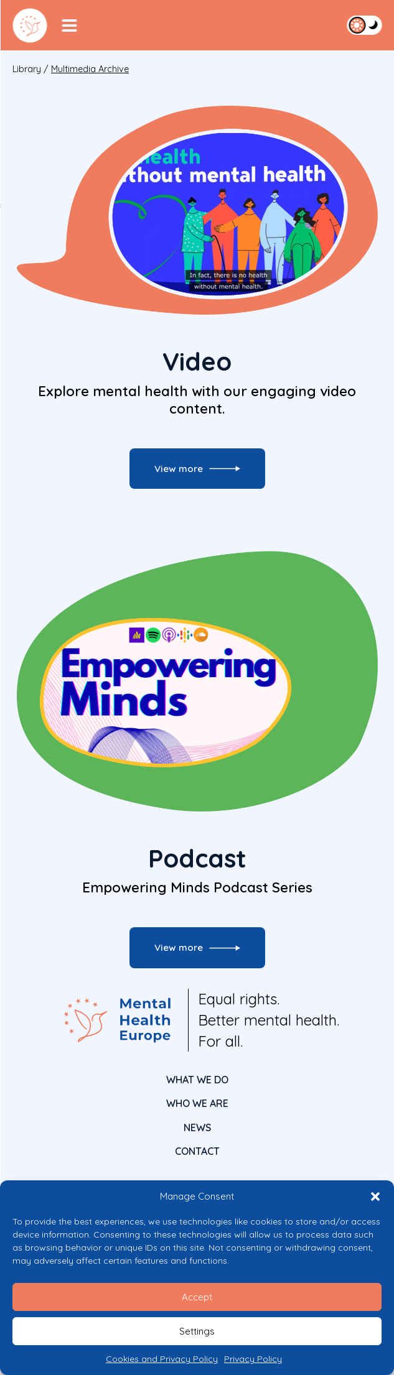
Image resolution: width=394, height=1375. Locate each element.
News (197, 1127)
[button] (375, 1196)
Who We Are (197, 1103)
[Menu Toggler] (69, 25)
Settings (197, 1331)
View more (178, 469)
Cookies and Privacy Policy (162, 1358)
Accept (197, 1297)
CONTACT (197, 1151)
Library (26, 69)
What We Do (197, 1079)
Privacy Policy (253, 1358)
